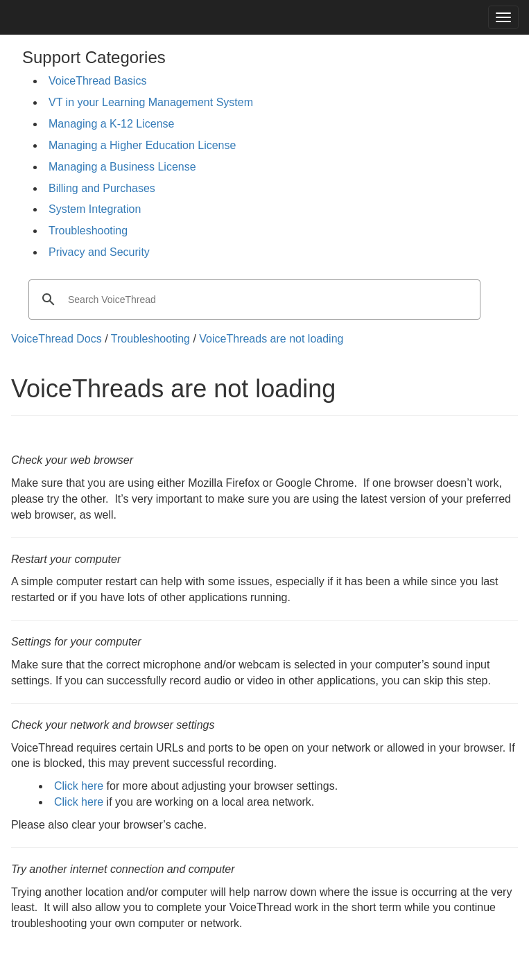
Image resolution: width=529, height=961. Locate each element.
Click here (78, 786)
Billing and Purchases (102, 188)
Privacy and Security (99, 252)
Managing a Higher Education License (142, 145)
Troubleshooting (88, 230)
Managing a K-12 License (111, 124)
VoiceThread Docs (56, 339)
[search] (252, 299)
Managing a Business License (122, 167)
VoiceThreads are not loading (271, 339)
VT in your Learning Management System (151, 102)
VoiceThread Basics (97, 81)
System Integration (95, 209)
